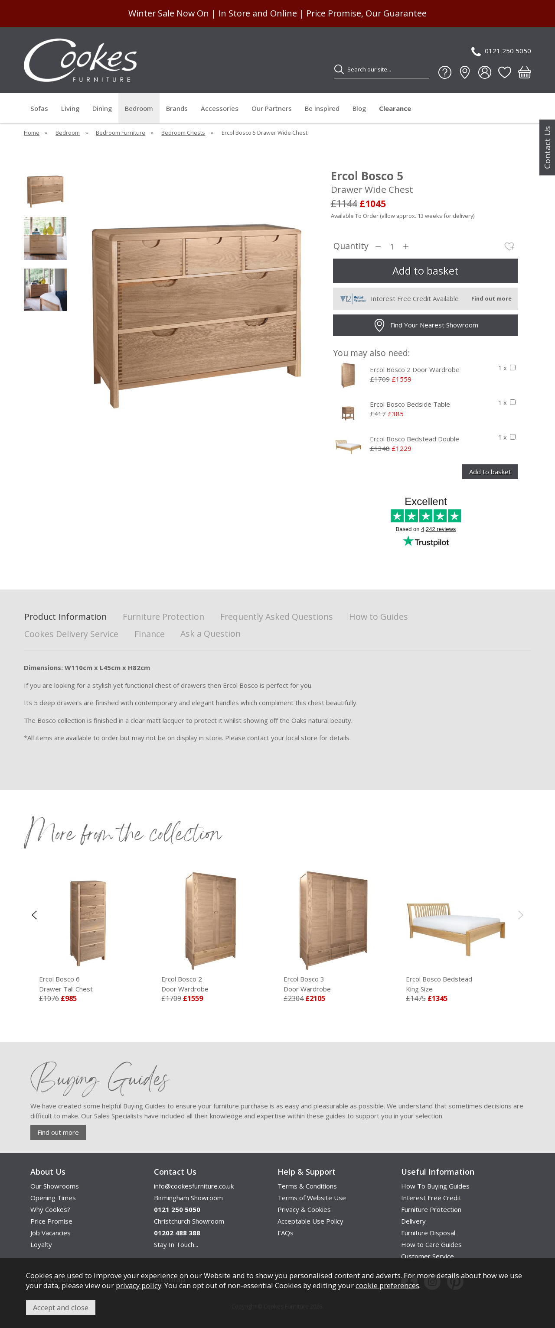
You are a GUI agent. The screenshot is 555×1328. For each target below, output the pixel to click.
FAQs (286, 1232)
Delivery (413, 1221)
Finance (149, 634)
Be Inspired (322, 108)
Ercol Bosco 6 (89, 984)
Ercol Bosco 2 (211, 984)
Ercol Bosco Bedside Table (410, 404)
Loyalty (41, 1244)
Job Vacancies (50, 1232)
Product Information (65, 617)
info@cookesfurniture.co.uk (194, 1186)
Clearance (395, 108)
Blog (359, 108)
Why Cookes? (50, 1209)
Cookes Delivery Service (71, 634)
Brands (177, 108)
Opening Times (53, 1197)
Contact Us (547, 147)
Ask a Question (210, 633)
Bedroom (139, 108)
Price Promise (51, 1221)
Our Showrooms (54, 1186)
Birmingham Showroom (188, 1197)
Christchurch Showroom (189, 1221)
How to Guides (378, 617)
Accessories (219, 108)
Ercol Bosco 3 (333, 984)
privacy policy (138, 1285)
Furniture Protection (163, 617)
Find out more (58, 1132)
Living (70, 108)
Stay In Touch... (176, 1244)
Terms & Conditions (307, 1186)
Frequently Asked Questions (276, 617)
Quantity (351, 246)
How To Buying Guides (435, 1186)
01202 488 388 (177, 1232)
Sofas (39, 108)
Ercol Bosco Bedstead (456, 984)
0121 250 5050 (501, 51)
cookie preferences (387, 1285)
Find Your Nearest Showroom (425, 325)
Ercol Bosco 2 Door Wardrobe (415, 369)
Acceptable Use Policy (310, 1221)
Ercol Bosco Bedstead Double (414, 438)
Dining (102, 108)
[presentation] (34, 914)
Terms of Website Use (312, 1197)
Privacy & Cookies (304, 1209)
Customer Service (427, 1256)
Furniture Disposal (428, 1232)
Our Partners (271, 108)
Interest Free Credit (431, 1197)
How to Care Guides (431, 1244)
